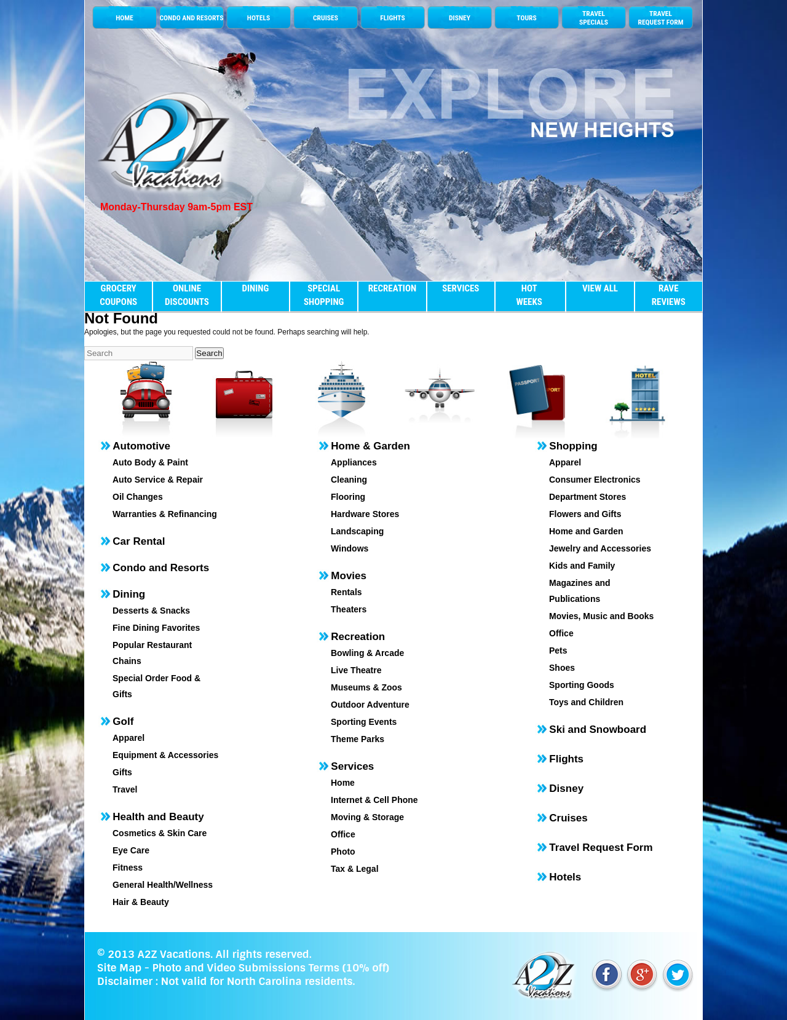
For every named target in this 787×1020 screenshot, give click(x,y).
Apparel (128, 738)
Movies (348, 576)
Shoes (562, 668)
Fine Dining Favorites (156, 628)
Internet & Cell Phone (374, 800)
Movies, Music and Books (601, 616)
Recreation (358, 636)
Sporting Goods (581, 685)
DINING (255, 288)
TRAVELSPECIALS (593, 17)
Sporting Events (364, 722)
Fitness (128, 867)
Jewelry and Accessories (600, 548)
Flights (566, 759)
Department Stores (587, 497)
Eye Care (131, 850)
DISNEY (459, 18)
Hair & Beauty (141, 902)
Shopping (573, 446)
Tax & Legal (355, 869)
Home (343, 783)
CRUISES (325, 18)
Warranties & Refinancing (165, 514)
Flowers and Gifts (585, 514)
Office (343, 834)
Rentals (346, 592)
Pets (558, 650)
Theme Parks (357, 739)
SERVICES (460, 288)
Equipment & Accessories (165, 755)
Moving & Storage (367, 817)
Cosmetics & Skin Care (160, 833)
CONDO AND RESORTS (191, 18)
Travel (125, 789)
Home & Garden (370, 446)
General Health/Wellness (163, 885)
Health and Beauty (158, 817)
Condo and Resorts (161, 568)
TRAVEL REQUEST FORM (660, 17)
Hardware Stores (365, 514)
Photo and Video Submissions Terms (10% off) (270, 968)
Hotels (565, 877)
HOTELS (258, 18)
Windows (349, 548)
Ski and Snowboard (597, 729)
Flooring (348, 497)
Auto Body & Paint (150, 462)
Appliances (354, 462)
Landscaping (357, 531)
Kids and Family (582, 566)
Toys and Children (586, 702)
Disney (566, 788)
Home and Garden (586, 531)
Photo (343, 851)
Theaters (348, 609)
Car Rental (139, 541)
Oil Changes (138, 497)
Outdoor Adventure (370, 705)
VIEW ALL (600, 288)
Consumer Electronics (595, 479)
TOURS (526, 18)
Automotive (141, 446)
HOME (124, 18)
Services (352, 766)
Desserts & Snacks (151, 610)
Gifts (122, 772)
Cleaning (349, 479)
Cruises (568, 818)
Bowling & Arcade (367, 653)
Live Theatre (356, 670)
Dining (129, 594)
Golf (123, 721)
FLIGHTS (392, 18)
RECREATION (392, 288)
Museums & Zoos (366, 687)
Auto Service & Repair (158, 479)
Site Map (119, 968)
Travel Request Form (600, 847)
